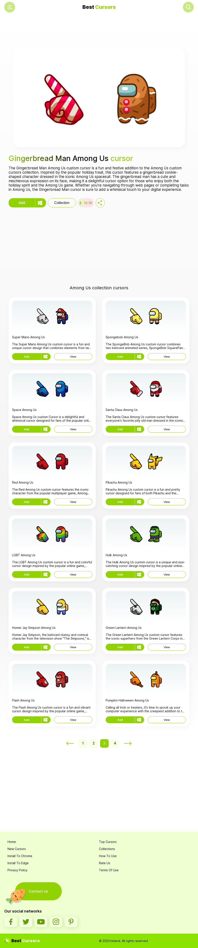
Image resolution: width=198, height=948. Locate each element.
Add (22, 203)
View (73, 356)
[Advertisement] (99, 31)
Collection (61, 203)
